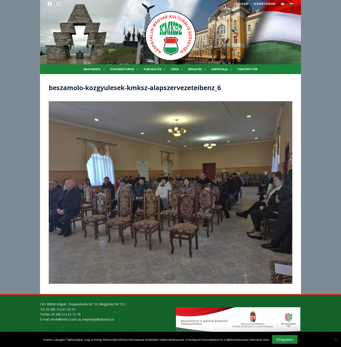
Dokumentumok (125, 69)
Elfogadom (284, 339)
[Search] (58, 4)
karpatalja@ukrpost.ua (98, 319)
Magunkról (95, 69)
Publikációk (155, 69)
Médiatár (197, 69)
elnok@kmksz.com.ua (65, 319)
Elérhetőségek (265, 4)
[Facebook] (50, 4)
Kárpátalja (222, 69)
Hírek (177, 69)
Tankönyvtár (247, 69)
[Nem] (335, 339)
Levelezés (241, 4)
